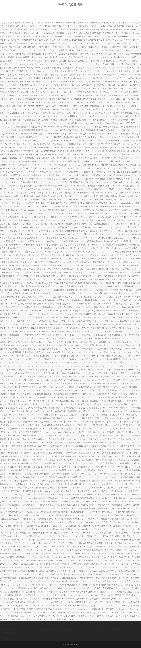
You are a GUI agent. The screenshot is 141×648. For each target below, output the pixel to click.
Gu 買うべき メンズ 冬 (33, 629)
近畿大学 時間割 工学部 (13, 629)
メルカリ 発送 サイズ (84, 629)
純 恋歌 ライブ (50, 629)
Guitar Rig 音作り (101, 629)
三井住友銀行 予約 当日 (120, 629)
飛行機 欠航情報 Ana (66, 629)
